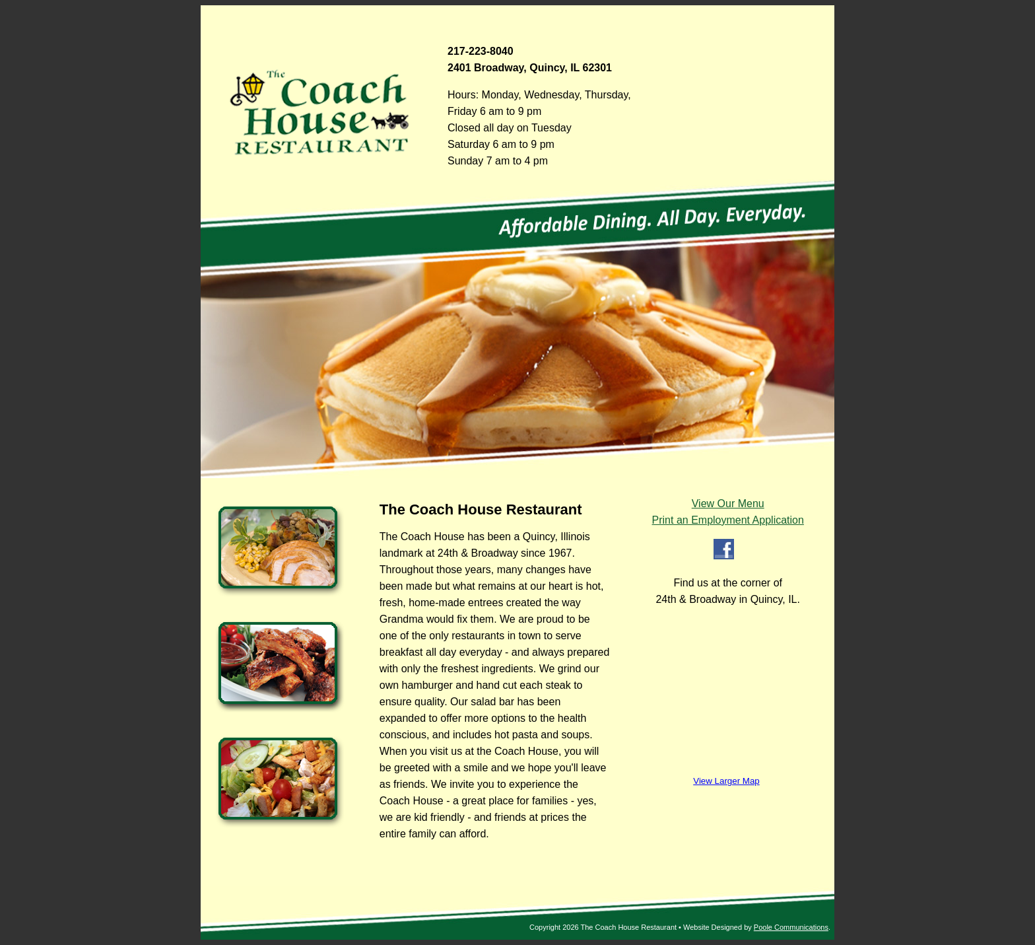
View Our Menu (728, 503)
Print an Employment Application (728, 520)
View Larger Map (726, 781)
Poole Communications (791, 927)
